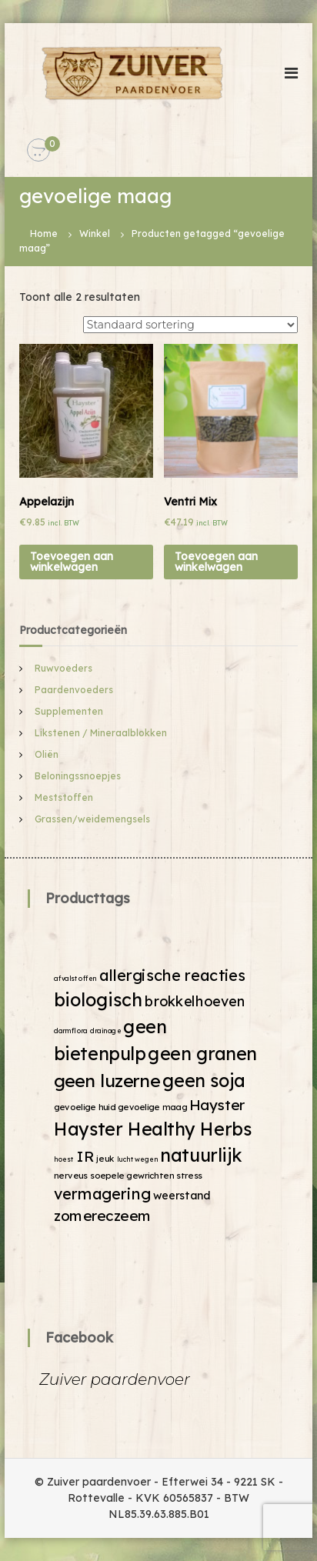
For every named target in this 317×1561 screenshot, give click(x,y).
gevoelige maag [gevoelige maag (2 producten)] (152, 1107)
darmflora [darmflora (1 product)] (71, 1031)
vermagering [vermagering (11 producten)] (102, 1193)
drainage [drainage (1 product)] (105, 1031)
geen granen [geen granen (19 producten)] (202, 1053)
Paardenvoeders (74, 689)
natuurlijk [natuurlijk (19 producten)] (201, 1155)
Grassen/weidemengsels (92, 819)
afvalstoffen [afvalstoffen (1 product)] (75, 978)
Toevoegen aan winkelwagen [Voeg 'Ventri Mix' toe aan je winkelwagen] (216, 561)
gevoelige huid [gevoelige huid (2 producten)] (84, 1107)
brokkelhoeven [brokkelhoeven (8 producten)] (195, 1001)
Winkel (94, 233)
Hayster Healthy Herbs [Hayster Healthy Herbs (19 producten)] (153, 1129)
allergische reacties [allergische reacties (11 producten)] (172, 975)
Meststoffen (64, 797)
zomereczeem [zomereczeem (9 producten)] (102, 1216)
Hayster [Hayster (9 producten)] (217, 1104)
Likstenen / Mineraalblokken (101, 733)
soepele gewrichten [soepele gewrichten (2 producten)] (132, 1174)
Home (44, 233)
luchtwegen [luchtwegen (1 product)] (137, 1160)
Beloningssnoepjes (78, 776)
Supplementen (69, 711)
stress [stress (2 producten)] (189, 1174)
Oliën (46, 754)
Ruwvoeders (63, 668)
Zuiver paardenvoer (114, 1379)
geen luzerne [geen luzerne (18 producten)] (107, 1080)
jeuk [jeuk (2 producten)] (105, 1158)
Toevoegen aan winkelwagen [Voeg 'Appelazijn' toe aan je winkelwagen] (71, 561)
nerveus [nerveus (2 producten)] (71, 1174)
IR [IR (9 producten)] (85, 1157)
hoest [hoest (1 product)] (64, 1160)
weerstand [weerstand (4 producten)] (181, 1195)
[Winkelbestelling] (190, 324)
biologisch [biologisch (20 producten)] (98, 1000)
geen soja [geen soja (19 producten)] (203, 1080)
